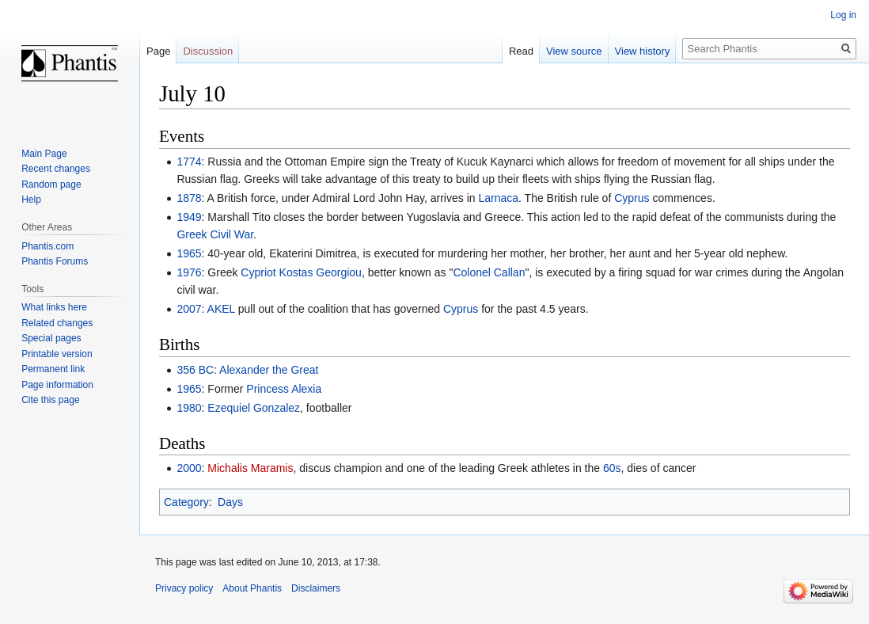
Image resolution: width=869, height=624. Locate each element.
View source (574, 51)
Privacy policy (184, 588)
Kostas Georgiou (320, 272)
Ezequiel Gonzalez (253, 407)
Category (186, 502)
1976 (188, 272)
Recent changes (55, 168)
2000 (188, 468)
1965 (188, 253)
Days (230, 502)
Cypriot (258, 272)
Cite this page (50, 399)
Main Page (43, 153)
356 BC (195, 369)
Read (521, 51)
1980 (188, 407)
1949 (188, 217)
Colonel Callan (489, 272)
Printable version (56, 354)
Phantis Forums (54, 261)
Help (31, 199)
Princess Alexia (283, 388)
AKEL (221, 308)
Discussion (208, 51)
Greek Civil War (214, 234)
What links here (54, 307)
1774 (188, 161)
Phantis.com (47, 246)
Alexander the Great (268, 369)
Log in (843, 15)
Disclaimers (315, 588)
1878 (188, 198)
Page (158, 51)
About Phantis (252, 588)
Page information (57, 384)
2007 (188, 308)
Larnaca (498, 198)
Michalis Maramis (250, 468)
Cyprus (631, 198)
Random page (51, 184)
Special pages (51, 338)
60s (612, 468)
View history (642, 51)
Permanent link (53, 369)
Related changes (57, 323)
